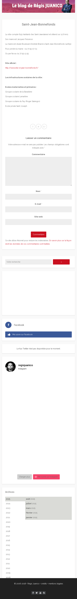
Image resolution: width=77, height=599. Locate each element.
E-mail (38, 204)
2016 (8, 540)
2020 (8, 522)
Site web (38, 217)
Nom (38, 191)
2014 (8, 550)
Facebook (19, 325)
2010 (8, 568)
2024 (8, 504)
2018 (8, 531)
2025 (8, 499)
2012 (8, 559)
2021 (8, 517)
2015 (8, 545)
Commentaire (38, 154)
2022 (8, 513)
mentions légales (56, 584)
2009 (8, 573)
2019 (8, 527)
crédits (44, 584)
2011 (8, 564)
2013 (8, 554)
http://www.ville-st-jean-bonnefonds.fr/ (21, 68)
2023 (8, 508)
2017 (8, 536)
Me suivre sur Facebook (20, 334)
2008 (8, 577)
